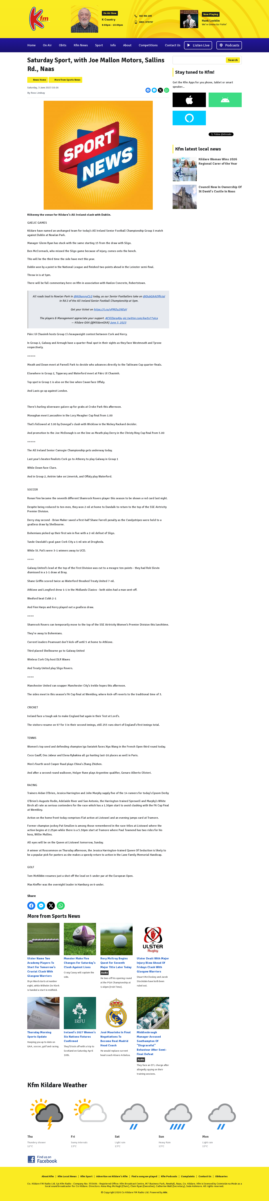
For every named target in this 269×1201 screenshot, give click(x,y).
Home (31, 45)
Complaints (188, 1176)
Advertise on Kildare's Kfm (112, 1176)
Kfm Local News (67, 1176)
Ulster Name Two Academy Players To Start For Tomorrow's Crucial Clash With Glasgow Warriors (43, 950)
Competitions (148, 45)
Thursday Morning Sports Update (43, 1018)
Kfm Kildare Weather (57, 1085)
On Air (47, 45)
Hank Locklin (211, 21)
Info (113, 45)
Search (233, 60)
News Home (39, 79)
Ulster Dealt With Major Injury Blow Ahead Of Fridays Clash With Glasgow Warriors (153, 948)
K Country (108, 19)
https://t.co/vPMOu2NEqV (110, 309)
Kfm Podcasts (169, 1176)
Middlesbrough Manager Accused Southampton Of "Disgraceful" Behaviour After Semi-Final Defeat (153, 1026)
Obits (62, 45)
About (127, 45)
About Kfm (48, 1176)
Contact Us (172, 45)
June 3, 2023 (118, 322)
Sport (99, 45)
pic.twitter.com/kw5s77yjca (140, 318)
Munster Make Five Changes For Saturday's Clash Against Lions (80, 946)
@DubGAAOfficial (154, 296)
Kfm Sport (86, 1176)
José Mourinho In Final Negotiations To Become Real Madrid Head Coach (116, 1022)
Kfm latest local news (198, 149)
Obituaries (221, 1176)
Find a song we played (144, 1176)
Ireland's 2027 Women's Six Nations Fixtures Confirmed (80, 1020)
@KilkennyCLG (82, 296)
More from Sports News (67, 79)
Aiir (165, 1192)
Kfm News (81, 45)
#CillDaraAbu (113, 318)
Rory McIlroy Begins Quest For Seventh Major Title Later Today (116, 946)
